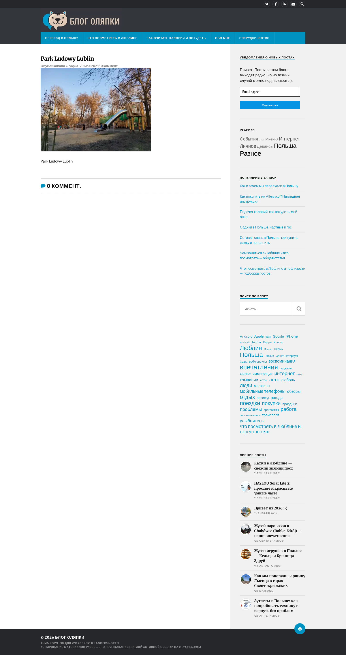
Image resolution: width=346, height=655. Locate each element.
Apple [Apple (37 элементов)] (259, 336)
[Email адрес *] (270, 92)
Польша (285, 145)
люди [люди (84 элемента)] (246, 385)
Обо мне (222, 38)
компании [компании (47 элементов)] (249, 379)
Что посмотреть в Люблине (112, 38)
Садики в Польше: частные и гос (266, 227)
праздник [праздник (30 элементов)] (289, 404)
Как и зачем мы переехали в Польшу (269, 186)
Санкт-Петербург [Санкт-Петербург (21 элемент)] (287, 355)
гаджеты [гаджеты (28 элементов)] (286, 368)
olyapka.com (190, 647)
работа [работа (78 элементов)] (289, 409)
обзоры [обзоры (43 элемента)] (294, 391)
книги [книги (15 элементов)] (299, 374)
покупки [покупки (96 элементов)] (271, 403)
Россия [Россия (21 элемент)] (269, 355)
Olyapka (72, 66)
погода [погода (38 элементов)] (276, 397)
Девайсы (265, 146)
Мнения (271, 139)
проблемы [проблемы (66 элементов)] (251, 409)
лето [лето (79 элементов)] (274, 379)
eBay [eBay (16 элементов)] (268, 336)
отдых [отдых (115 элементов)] (247, 396)
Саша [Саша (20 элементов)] (243, 361)
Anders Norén (107, 643)
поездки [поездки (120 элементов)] (250, 403)
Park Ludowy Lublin (67, 58)
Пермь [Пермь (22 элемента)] (278, 349)
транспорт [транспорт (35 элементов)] (270, 415)
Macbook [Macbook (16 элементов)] (245, 342)
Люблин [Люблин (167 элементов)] (251, 347)
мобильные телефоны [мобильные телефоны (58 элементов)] (262, 391)
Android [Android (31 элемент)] (246, 336)
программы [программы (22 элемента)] (271, 410)
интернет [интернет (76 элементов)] (284, 373)
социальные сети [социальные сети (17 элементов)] (250, 415)
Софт (262, 139)
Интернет (289, 139)
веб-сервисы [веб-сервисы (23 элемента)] (258, 361)
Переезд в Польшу (61, 38)
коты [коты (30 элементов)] (263, 380)
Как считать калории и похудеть (176, 38)
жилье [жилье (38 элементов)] (245, 373)
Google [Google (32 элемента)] (278, 336)
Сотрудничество (254, 38)
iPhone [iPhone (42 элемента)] (292, 336)
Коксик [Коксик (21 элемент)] (278, 342)
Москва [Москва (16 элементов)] (268, 349)
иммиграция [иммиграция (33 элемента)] (262, 374)
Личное (248, 146)
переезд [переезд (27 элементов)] (263, 398)
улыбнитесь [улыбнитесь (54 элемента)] (251, 420)
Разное (250, 153)
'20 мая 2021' (89, 66)
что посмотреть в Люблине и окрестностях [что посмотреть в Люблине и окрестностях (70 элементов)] (270, 429)
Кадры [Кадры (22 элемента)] (267, 342)
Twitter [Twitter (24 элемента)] (256, 342)
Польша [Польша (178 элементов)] (251, 354)
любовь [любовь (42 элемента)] (288, 379)
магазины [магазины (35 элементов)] (262, 386)
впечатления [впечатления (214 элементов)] (259, 367)
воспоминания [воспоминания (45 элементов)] (282, 361)
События (249, 138)
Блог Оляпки (69, 637)
